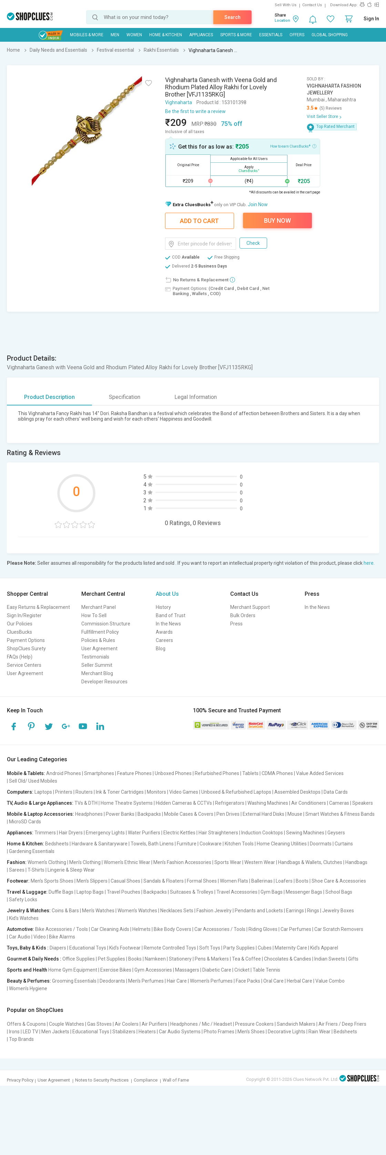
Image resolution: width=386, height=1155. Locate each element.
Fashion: (17, 862)
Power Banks (120, 814)
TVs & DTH (86, 803)
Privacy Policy (20, 1080)
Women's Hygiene (28, 988)
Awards (164, 632)
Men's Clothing (85, 862)
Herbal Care (299, 981)
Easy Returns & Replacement (38, 607)
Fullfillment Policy (100, 632)
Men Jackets (55, 1031)
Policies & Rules (98, 640)
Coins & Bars (65, 910)
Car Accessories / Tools (219, 929)
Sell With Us (285, 5)
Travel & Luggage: (27, 892)
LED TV (30, 1031)
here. (369, 563)
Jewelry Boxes (338, 910)
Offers (297, 34)
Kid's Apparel (324, 948)
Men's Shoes (251, 1031)
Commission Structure (105, 623)
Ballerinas (262, 881)
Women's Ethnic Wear (127, 862)
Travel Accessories (236, 892)
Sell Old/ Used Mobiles (33, 781)
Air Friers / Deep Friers (342, 1024)
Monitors (156, 792)
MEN (115, 34)
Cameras (339, 803)
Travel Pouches (123, 892)
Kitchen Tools (239, 843)
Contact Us (312, 5)
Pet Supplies (111, 959)
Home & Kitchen (165, 34)
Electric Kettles (179, 832)
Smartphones (99, 773)
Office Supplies (78, 959)
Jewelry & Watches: (29, 910)
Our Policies (19, 623)
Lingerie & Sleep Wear (71, 870)
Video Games (183, 792)
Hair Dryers (71, 832)
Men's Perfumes (146, 981)
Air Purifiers (154, 1024)
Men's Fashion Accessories (182, 862)
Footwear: (18, 881)
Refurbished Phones (217, 773)
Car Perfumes (296, 929)
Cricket (242, 970)
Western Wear (259, 862)
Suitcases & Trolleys (191, 892)
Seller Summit (96, 665)
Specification (124, 397)
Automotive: (20, 929)
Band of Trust (170, 615)
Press (236, 623)
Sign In (371, 18)
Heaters (147, 1031)
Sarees (16, 870)
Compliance (146, 1080)
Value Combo (330, 981)
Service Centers (24, 665)
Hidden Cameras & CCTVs (184, 803)
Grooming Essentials (74, 981)
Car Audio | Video (27, 937)
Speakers (362, 803)
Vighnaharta (178, 102)
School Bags (338, 892)
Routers (84, 792)
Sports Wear (227, 862)
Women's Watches (137, 910)
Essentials (270, 34)
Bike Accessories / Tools (61, 929)
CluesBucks (19, 632)
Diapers (58, 948)
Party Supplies (239, 948)
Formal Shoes (202, 881)
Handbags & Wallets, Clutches (310, 862)
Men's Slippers (92, 881)
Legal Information (195, 397)
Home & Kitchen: (25, 843)
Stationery (180, 959)
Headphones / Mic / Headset (201, 1024)
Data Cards (336, 792)
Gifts (353, 959)
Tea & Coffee (246, 959)
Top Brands (21, 1039)
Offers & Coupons (26, 1024)
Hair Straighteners (218, 832)
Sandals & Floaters (163, 881)
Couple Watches (66, 1024)
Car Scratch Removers (338, 929)
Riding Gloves (262, 929)
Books (135, 959)
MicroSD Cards (25, 821)
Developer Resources (104, 681)
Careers (164, 640)
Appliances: (20, 832)
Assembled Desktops (297, 792)
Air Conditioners (308, 803)
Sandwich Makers (296, 1024)
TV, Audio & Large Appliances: (40, 803)
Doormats (321, 843)
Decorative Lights (286, 1031)
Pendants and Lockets (259, 910)
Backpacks (149, 814)
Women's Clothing (47, 862)
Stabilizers (123, 1031)
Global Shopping (330, 34)
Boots (302, 881)
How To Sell (93, 615)
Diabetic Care (216, 970)
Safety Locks (23, 899)
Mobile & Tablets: (26, 773)
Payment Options (26, 640)
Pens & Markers (212, 959)
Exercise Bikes (115, 970)
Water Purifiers (144, 832)
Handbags (356, 862)
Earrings (295, 910)
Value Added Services (320, 773)
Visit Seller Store (322, 116)
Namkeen (155, 959)
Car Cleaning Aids (110, 929)
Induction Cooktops (262, 832)
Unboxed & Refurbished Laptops (236, 792)
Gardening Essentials (31, 851)
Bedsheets (57, 843)
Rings (313, 910)
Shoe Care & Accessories (339, 881)
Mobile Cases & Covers (188, 814)
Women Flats (234, 881)
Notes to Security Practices (102, 1080)
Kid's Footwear (125, 948)
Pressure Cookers (254, 1024)
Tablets (250, 773)
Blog (160, 648)
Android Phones (63, 773)
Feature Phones (134, 773)
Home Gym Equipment (72, 970)
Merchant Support (250, 607)
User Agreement (25, 673)
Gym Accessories (153, 970)
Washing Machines (267, 803)
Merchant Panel (98, 607)
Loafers (284, 881)
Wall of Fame (176, 1080)
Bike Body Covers (172, 929)
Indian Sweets (329, 959)
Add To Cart (199, 220)
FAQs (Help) (19, 657)
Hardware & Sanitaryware (100, 843)
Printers (63, 792)
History (163, 607)
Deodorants (112, 981)
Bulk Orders (242, 615)
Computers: (20, 792)
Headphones (89, 814)
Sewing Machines (305, 832)
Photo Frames (219, 1031)
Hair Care (177, 981)
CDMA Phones (277, 773)
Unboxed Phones (173, 773)
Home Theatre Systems (127, 803)
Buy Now (277, 220)
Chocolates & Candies (287, 959)
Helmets (141, 929)
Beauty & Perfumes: (29, 981)
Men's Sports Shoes (52, 881)
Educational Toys (87, 948)
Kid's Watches (24, 918)
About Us (167, 594)
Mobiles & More (86, 34)
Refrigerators (229, 803)
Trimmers (45, 832)
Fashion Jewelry (214, 910)
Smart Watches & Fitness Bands (340, 814)
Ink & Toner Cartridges (120, 792)
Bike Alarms (62, 937)
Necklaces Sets (176, 910)
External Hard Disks (263, 814)
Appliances (201, 34)
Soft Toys (209, 948)
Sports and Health (27, 970)
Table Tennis (266, 970)
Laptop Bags (90, 892)
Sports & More (236, 34)
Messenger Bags (304, 892)
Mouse (294, 814)
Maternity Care (291, 948)
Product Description (49, 397)
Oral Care (273, 981)
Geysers (336, 832)
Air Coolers (127, 1024)
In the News (168, 623)
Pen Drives (228, 814)
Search (232, 17)
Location (282, 20)
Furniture (186, 843)
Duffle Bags (61, 892)
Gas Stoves (99, 1024)
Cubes (265, 948)
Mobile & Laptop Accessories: (40, 814)
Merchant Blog (97, 673)
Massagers (187, 970)
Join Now (258, 204)
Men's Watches (98, 910)
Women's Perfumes (211, 981)
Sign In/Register (24, 615)
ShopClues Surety (26, 648)
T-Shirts (36, 870)
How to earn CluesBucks (293, 145)
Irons (14, 1031)
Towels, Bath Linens (152, 843)
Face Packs (248, 981)
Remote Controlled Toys (170, 948)
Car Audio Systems (180, 1031)
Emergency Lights (105, 832)
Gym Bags (272, 892)
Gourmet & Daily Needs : (34, 959)
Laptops (43, 792)
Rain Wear (319, 1031)
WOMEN (134, 34)
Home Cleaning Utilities (282, 843)
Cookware (211, 843)
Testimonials (95, 657)
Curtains (344, 843)
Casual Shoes (125, 881)
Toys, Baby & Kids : (28, 948)
